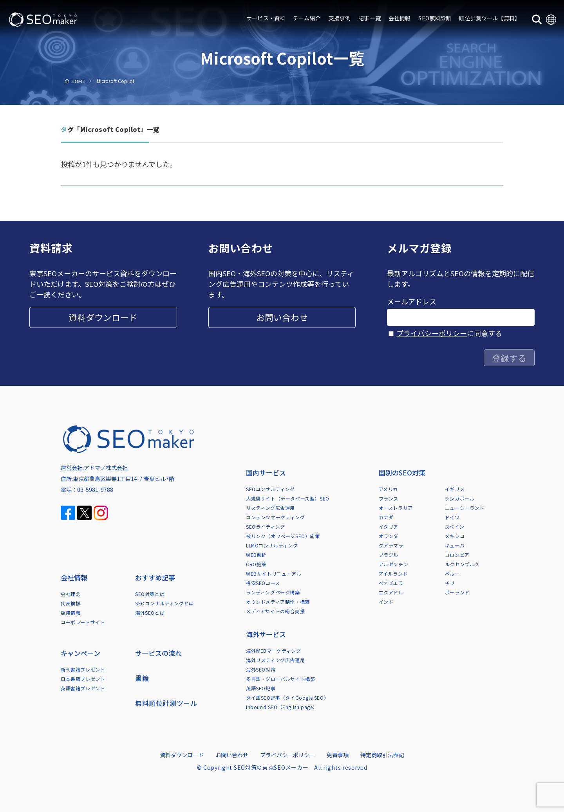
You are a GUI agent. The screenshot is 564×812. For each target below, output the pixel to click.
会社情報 (400, 18)
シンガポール (460, 498)
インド (386, 601)
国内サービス (266, 472)
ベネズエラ (391, 583)
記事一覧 (369, 18)
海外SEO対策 (260, 669)
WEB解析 (256, 554)
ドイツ (452, 517)
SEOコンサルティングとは (164, 603)
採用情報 (70, 612)
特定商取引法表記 (382, 755)
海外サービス (266, 634)
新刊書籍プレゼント (83, 669)
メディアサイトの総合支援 (275, 611)
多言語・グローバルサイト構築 (280, 678)
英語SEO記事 (260, 688)
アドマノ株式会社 (106, 468)
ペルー (452, 573)
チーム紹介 (307, 18)
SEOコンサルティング (270, 489)
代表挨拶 (70, 603)
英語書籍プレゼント (83, 688)
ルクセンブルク (462, 564)
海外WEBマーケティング (273, 650)
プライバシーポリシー (431, 333)
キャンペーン (80, 653)
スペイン (454, 526)
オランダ (388, 536)
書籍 (142, 678)
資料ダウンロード (103, 317)
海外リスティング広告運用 (275, 660)
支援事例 (340, 18)
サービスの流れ (158, 653)
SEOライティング (265, 526)
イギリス (455, 489)
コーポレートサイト (83, 622)
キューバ (455, 545)
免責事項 (338, 755)
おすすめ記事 (155, 577)
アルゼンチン (394, 564)
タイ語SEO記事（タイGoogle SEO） (287, 697)
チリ (450, 583)
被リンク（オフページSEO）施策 (283, 536)
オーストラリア (396, 507)
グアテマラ (391, 545)
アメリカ (388, 489)
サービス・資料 (265, 18)
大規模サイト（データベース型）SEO (287, 498)
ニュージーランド (464, 507)
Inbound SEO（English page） (282, 707)
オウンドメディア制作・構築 (278, 601)
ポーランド (457, 592)
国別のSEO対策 (402, 472)
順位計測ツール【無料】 (489, 18)
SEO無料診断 (434, 18)
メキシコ (455, 536)
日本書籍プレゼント (83, 678)
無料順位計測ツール (166, 703)
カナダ (386, 517)
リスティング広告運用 (270, 507)
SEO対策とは (149, 594)
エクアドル (391, 592)
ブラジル (388, 554)
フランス (388, 498)
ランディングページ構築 (273, 592)
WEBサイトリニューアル (273, 573)
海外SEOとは (149, 612)
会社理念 (70, 594)
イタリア (388, 526)
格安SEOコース (263, 583)
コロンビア (457, 554)
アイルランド (393, 573)
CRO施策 (256, 564)
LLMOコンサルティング (272, 545)
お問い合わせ (282, 317)
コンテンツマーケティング (275, 517)
